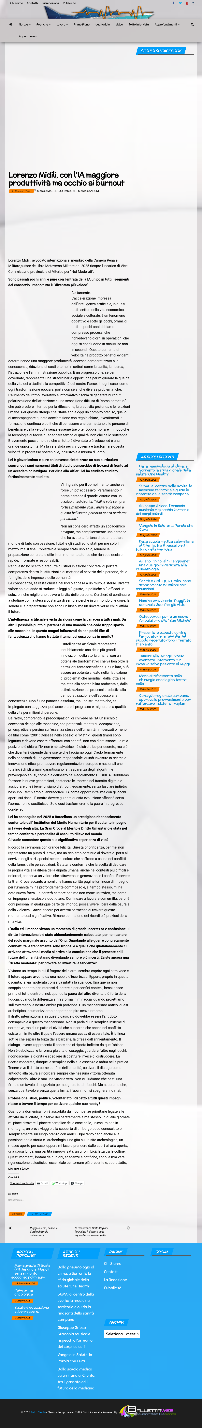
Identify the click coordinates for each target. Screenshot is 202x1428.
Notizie (25, 24)
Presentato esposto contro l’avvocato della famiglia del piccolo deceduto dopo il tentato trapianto (164, 638)
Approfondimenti (167, 24)
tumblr (193, 3)
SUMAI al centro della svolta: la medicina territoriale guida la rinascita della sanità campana (164, 489)
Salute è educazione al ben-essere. (31, 1309)
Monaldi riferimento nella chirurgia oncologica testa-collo (161, 679)
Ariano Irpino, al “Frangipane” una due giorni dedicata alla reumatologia (163, 565)
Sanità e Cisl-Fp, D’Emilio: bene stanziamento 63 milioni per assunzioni (163, 584)
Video (119, 24)
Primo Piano (82, 24)
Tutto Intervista (139, 24)
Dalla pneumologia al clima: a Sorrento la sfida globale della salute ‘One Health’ (163, 470)
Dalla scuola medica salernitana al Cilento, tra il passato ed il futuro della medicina (165, 545)
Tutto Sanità (38, 1412)
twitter (180, 3)
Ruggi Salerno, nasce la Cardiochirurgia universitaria (44, 1232)
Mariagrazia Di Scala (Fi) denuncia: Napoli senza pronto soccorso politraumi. (30, 1271)
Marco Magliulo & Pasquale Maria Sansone (68, 191)
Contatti (32, 3)
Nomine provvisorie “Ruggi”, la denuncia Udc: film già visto (164, 602)
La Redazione (50, 3)
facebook (174, 3)
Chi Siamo (112, 1263)
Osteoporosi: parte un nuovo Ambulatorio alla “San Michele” (165, 618)
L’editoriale (102, 24)
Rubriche (43, 24)
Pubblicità (69, 3)
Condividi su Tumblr (22, 1183)
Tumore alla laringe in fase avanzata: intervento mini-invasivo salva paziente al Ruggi (163, 659)
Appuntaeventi (28, 36)
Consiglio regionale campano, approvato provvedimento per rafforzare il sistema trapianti (163, 699)
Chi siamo (16, 3)
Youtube (187, 3)
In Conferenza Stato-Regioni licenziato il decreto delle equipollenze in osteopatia (91, 1232)
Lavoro (62, 24)
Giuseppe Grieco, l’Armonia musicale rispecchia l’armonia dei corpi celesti (162, 509)
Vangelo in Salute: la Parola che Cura (166, 527)
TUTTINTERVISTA (39, 1214)
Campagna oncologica (23, 1292)
